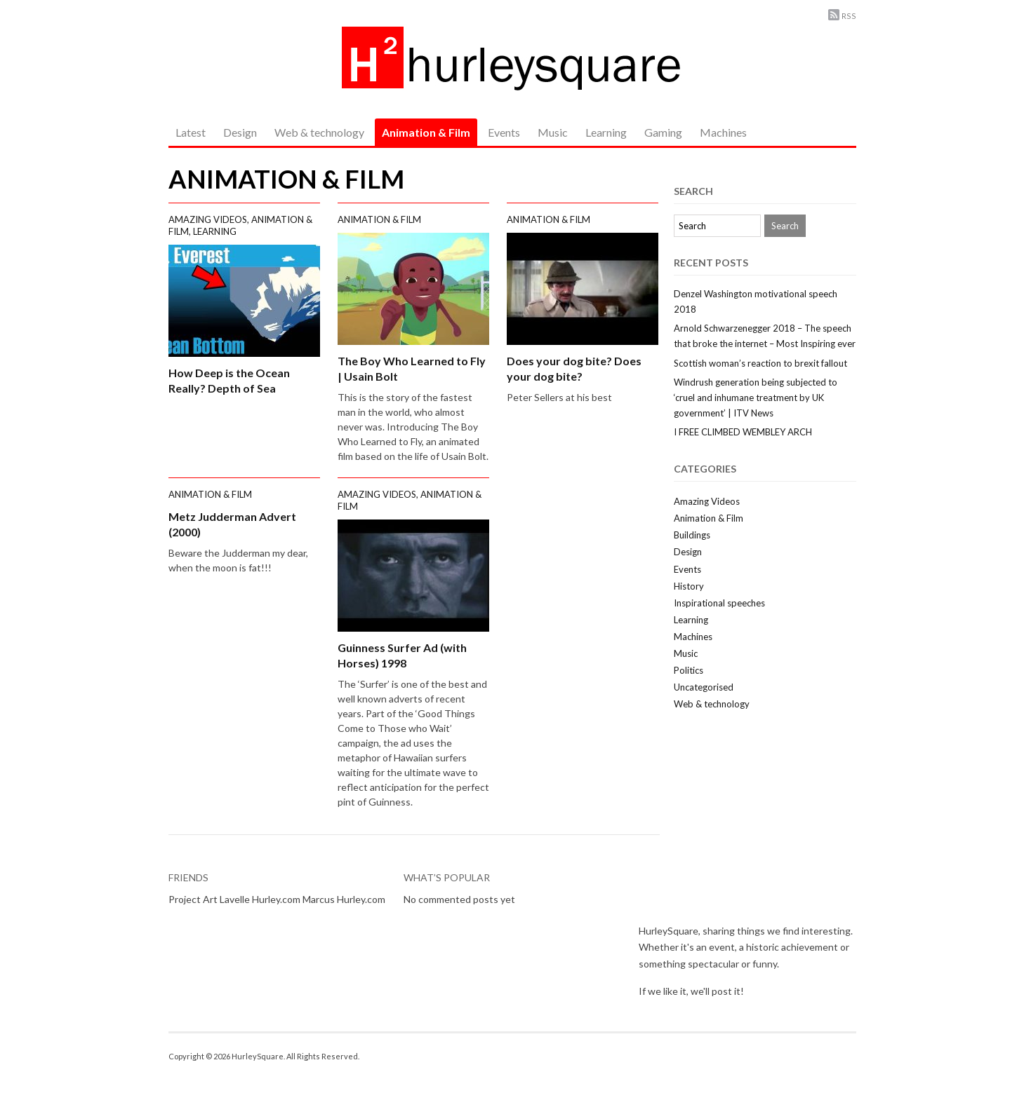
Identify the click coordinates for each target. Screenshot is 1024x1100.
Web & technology (319, 132)
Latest (190, 132)
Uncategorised (703, 687)
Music (553, 132)
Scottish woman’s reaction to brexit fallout (760, 363)
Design (240, 132)
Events (504, 132)
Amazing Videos (207, 219)
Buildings (692, 535)
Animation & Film (426, 132)
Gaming (663, 132)
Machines (723, 132)
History (689, 586)
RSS (849, 15)
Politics (688, 670)
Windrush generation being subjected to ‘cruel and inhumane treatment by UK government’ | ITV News (755, 397)
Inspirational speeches (719, 603)
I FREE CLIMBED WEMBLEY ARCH (743, 431)
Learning (606, 132)
